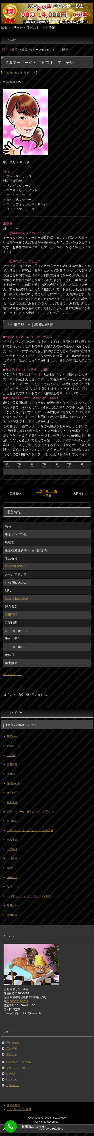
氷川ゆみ (12, 821)
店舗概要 (11, 1048)
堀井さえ (12, 877)
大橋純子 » (79, 493)
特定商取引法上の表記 (19, 1062)
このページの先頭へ (51, 1128)
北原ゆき (12, 914)
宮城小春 (12, 839)
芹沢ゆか (12, 736)
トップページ (12, 674)
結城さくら (13, 745)
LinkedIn (11, 1073)
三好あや (12, 849)
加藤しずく (13, 886)
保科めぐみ (13, 783)
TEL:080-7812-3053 (19, 1109)
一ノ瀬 (11, 755)
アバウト (11, 1054)
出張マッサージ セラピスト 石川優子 (30, 896)
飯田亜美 (12, 764)
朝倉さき (12, 802)
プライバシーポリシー (19, 1067)
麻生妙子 (12, 792)
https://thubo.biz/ (16, 598)
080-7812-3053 (15, 566)
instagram (12, 1079)
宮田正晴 (11, 614)
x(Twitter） (12, 1085)
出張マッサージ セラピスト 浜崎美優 (30, 830)
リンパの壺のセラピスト (19, 72)
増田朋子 (12, 774)
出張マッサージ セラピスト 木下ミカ (30, 811)
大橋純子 (12, 867)
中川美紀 (12, 858)
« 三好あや (14, 493)
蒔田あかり (13, 905)
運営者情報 (13, 1042)
